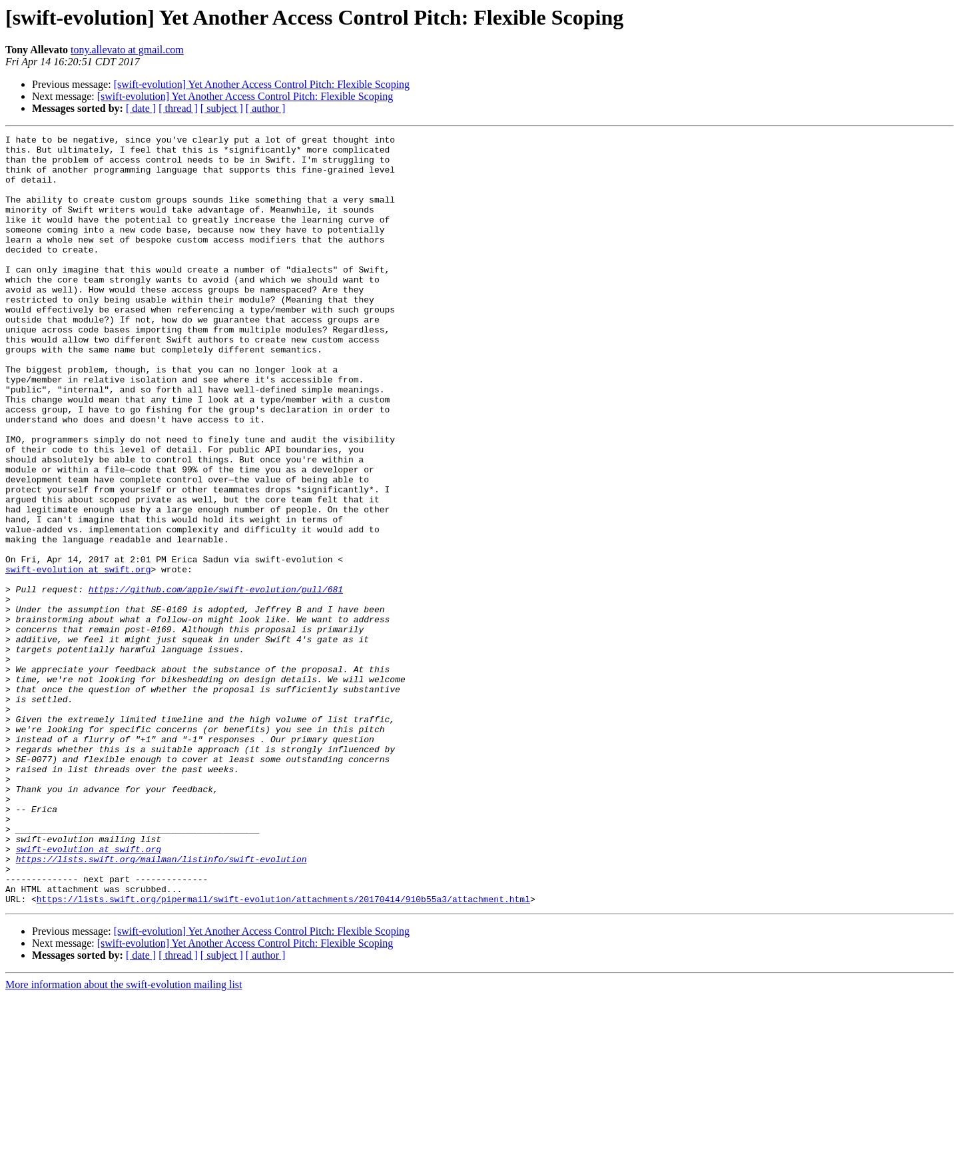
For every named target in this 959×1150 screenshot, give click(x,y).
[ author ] (266, 108)
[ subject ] (221, 108)
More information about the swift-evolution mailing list (123, 1138)
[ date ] (141, 108)
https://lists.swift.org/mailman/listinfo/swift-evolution (161, 1005)
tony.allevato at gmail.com (127, 49)
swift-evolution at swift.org (78, 657)
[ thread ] (178, 108)
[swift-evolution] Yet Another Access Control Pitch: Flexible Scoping (262, 84)
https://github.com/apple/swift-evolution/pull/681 (216, 681)
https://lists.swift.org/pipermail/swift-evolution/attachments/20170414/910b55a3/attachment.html (283, 1053)
